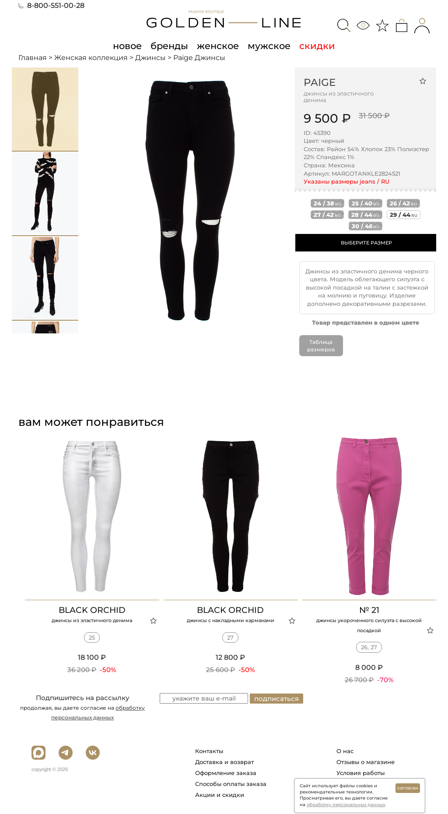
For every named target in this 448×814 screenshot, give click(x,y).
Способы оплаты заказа (230, 783)
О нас (345, 750)
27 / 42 (327, 214)
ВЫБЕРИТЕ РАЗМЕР (366, 243)
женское (218, 45)
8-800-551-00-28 (51, 5)
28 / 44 (365, 214)
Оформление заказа (225, 772)
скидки (317, 45)
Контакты (209, 750)
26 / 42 (403, 203)
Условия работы (360, 772)
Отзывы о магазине (365, 761)
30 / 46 (365, 226)
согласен (407, 788)
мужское (269, 45)
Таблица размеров (321, 346)
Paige (320, 82)
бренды (169, 45)
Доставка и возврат (224, 761)
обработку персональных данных (346, 804)
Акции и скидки (219, 794)
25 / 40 (365, 203)
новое (127, 45)
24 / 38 (327, 203)
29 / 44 (403, 214)
